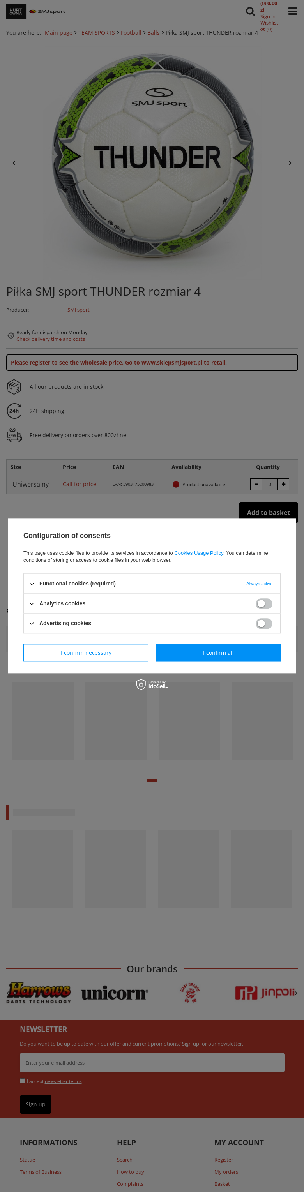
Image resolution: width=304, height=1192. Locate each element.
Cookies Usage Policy (198, 553)
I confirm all (218, 652)
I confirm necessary (86, 652)
